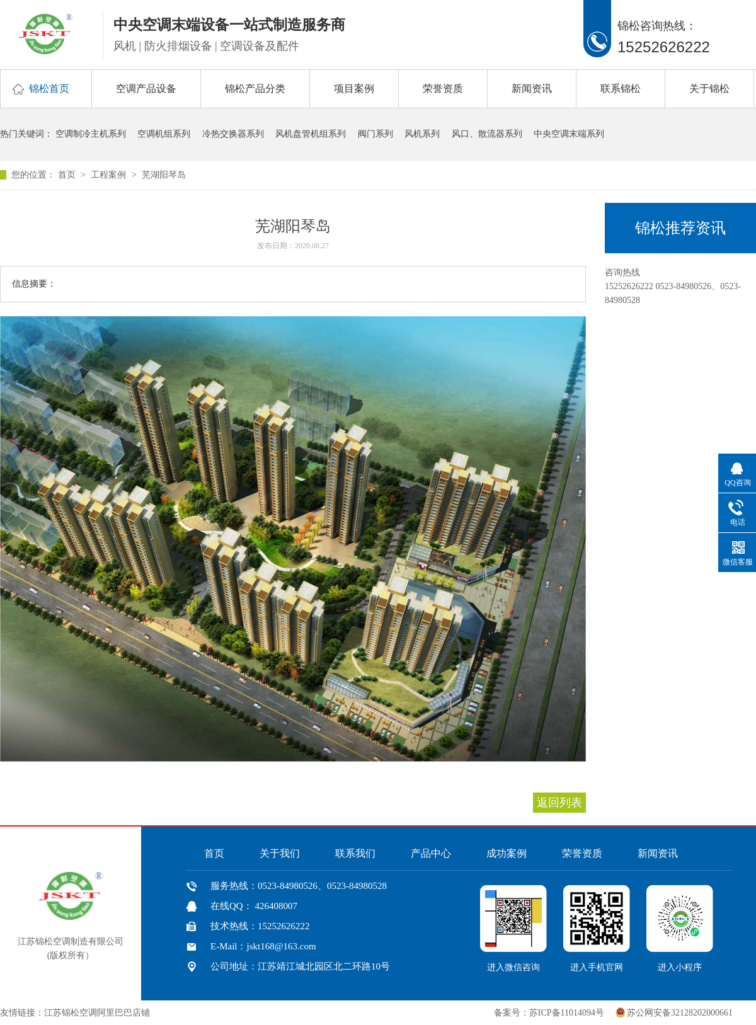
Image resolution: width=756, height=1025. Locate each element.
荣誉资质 (443, 88)
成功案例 (506, 853)
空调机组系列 (163, 134)
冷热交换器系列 (233, 134)
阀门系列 (375, 134)
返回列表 (559, 802)
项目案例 (354, 88)
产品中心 (431, 853)
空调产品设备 (146, 88)
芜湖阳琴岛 (164, 175)
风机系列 (422, 134)
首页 (68, 175)
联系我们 (355, 853)
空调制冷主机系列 (90, 134)
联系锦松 (620, 88)
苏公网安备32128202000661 (680, 1012)
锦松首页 (49, 88)
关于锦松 (709, 88)
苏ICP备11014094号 (566, 1012)
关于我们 (280, 853)
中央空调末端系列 (569, 134)
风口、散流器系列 (487, 134)
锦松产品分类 (255, 88)
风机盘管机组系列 (310, 134)
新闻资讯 (532, 88)
